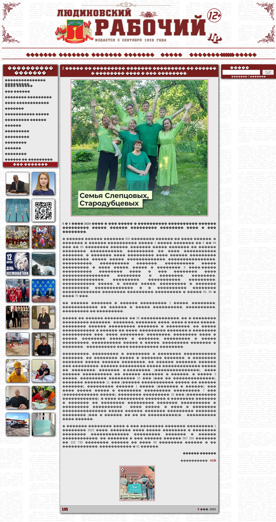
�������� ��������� (28, 97)
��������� (17, 131)
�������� (237, 54)
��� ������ (17, 91)
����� (171, 54)
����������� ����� (27, 114)
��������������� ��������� (25, 80)
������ (13, 125)
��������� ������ (25, 119)
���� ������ (19, 85)
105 (65, 509)
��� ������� (30, 164)
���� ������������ (27, 102)
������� (41, 54)
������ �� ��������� (29, 159)
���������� (204, 54)
